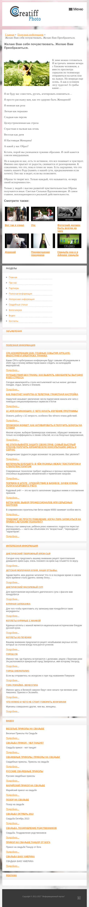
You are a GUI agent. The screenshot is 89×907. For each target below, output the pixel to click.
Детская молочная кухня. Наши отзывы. (31, 570)
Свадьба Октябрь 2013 (19, 814)
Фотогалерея (15, 310)
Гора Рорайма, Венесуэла (22, 685)
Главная (13, 277)
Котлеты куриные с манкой (23, 620)
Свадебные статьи (18, 304)
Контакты (13, 321)
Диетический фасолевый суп (24, 587)
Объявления (14, 331)
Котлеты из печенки (18, 637)
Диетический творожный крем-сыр (28, 553)
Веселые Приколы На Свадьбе (25, 728)
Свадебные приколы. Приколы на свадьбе (33, 757)
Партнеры (14, 288)
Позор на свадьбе (17, 799)
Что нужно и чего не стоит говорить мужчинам (36, 702)
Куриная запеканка (18, 604)
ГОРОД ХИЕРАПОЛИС (17, 671)
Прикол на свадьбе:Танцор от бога (28, 842)
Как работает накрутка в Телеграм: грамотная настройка (42, 394)
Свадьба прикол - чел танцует (25, 743)
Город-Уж (12, 654)
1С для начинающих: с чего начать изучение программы (42, 411)
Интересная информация (21, 299)
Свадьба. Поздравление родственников (31, 828)
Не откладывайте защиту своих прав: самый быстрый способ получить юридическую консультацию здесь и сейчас (41, 447)
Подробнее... (12, 370)
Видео (12, 315)
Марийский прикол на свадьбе (25, 785)
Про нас (13, 283)
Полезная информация (20, 293)
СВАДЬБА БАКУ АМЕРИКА (20, 856)
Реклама (11, 875)
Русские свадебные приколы (24, 771)
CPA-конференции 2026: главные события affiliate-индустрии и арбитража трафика (38, 354)
